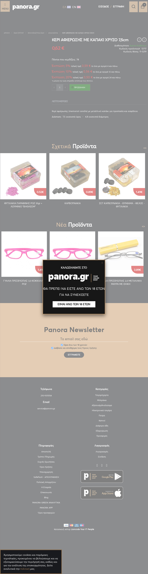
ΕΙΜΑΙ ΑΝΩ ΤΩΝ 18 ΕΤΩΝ (74, 304)
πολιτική (25, 568)
